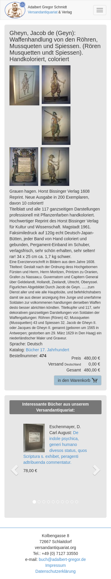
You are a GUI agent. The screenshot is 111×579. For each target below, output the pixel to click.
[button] (13, 463)
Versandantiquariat (42, 12)
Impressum (55, 565)
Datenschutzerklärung (55, 571)
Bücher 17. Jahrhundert (47, 349)
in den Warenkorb (78, 380)
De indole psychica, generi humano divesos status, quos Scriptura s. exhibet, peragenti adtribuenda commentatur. (55, 444)
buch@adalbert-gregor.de (62, 559)
